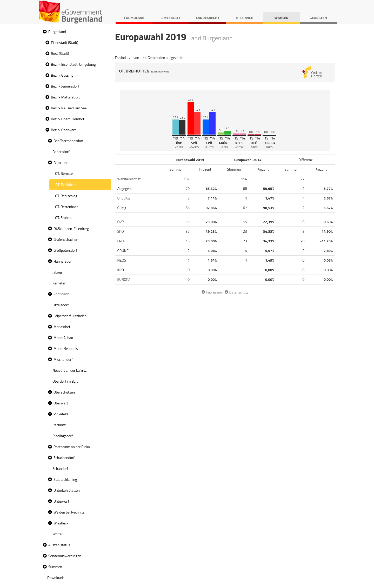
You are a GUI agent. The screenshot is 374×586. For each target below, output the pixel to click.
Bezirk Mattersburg (66, 97)
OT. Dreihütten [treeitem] (66, 184)
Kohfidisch (61, 294)
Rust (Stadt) (60, 53)
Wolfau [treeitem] (57, 534)
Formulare (134, 17)
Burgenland (57, 31)
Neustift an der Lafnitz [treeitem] (69, 370)
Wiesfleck (61, 523)
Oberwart (61, 403)
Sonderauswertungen (64, 555)
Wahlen (281, 17)
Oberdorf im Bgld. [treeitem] (65, 381)
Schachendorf (64, 457)
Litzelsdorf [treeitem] (60, 305)
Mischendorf (63, 359)
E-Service (244, 17)
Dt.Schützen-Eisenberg (71, 228)
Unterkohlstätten (67, 490)
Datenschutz (236, 292)
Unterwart (61, 501)
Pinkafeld (61, 414)
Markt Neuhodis (66, 348)
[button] (44, 32)
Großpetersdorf (65, 250)
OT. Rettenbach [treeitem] (66, 206)
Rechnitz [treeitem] (59, 425)
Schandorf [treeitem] (60, 468)
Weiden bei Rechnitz (69, 512)
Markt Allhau (63, 337)
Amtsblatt (170, 17)
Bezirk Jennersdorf (65, 86)
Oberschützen (64, 392)
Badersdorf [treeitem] (61, 151)
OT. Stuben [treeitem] (63, 217)
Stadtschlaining (65, 479)
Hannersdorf (63, 261)
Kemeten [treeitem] (59, 283)
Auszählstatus (59, 545)
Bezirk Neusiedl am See (69, 108)
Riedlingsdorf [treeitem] (62, 435)
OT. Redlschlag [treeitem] (66, 195)
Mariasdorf (62, 326)
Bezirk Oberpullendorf (67, 119)
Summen (55, 566)
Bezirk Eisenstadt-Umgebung (73, 64)
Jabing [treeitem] (57, 272)
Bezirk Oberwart (63, 129)
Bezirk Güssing (62, 75)
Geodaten (318, 17)
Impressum (212, 292)
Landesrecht (207, 17)
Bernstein (61, 162)
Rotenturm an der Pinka (72, 446)
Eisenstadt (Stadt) (64, 42)
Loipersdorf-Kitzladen (70, 315)
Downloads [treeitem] (55, 577)
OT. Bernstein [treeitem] (65, 173)
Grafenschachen (66, 239)
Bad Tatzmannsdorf (68, 140)
